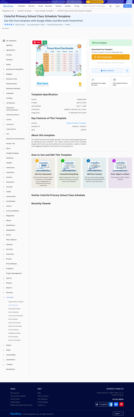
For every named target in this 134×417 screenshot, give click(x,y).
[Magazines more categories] (3, 215)
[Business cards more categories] (3, 79)
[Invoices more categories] (3, 177)
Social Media (10, 355)
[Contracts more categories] (3, 124)
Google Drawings (12, 153)
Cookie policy (15, 402)
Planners (9, 244)
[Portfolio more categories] (3, 249)
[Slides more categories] (3, 350)
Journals (9, 187)
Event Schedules (13, 312)
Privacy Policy (15, 399)
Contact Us (41, 405)
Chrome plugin (43, 402)
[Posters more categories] (3, 259)
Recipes (9, 283)
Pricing (76, 6)
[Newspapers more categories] (3, 230)
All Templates (9, 40)
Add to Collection (107, 70)
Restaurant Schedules (15, 326)
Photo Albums (11, 240)
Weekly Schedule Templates (76, 123)
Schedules (10, 297)
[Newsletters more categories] (3, 225)
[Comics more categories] (3, 119)
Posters (9, 259)
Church (40, 6)
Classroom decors (12, 115)
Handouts (10, 158)
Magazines (10, 216)
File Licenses (14, 393)
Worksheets (10, 369)
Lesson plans (11, 196)
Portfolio (9, 249)
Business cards (11, 79)
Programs (9, 268)
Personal (58, 6)
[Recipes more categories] (3, 283)
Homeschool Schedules (15, 316)
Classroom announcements (12, 109)
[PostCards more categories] (3, 254)
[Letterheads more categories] (3, 201)
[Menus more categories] (3, 220)
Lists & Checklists (12, 211)
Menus (8, 220)
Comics (9, 119)
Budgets (9, 74)
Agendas (9, 45)
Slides (8, 350)
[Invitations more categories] (3, 172)
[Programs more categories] (3, 268)
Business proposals (13, 88)
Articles (9, 55)
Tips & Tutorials (43, 396)
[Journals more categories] (3, 187)
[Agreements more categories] (3, 50)
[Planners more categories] (3, 244)
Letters (9, 206)
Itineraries (10, 182)
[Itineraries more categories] (3, 182)
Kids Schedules (13, 319)
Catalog (9, 98)
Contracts (10, 124)
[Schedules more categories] (3, 297)
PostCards (10, 254)
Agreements (10, 50)
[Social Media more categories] (3, 355)
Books (8, 64)
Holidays (68, 6)
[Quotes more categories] (3, 278)
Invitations (10, 172)
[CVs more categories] (3, 134)
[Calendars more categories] (3, 93)
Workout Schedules (14, 340)
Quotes (9, 278)
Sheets (8, 345)
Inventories (10, 168)
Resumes (9, 292)
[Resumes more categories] (3, 292)
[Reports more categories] (3, 288)
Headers (9, 163)
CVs (7, 134)
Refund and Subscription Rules (21, 405)
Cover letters (11, 129)
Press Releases (11, 264)
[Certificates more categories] (3, 103)
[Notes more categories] (3, 235)
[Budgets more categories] (3, 74)
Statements (10, 360)
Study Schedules (13, 330)
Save (37, 42)
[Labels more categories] (3, 191)
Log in (118, 6)
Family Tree (10, 144)
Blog (39, 393)
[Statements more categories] (3, 359)
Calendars (10, 93)
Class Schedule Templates (44, 11)
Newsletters (10, 225)
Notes (8, 235)
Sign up (127, 6)
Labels (8, 192)
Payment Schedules (14, 323)
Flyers (8, 148)
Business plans (11, 84)
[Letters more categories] (3, 206)
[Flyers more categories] (3, 148)
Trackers (9, 364)
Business (31, 6)
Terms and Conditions (18, 396)
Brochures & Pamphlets (14, 69)
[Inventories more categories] (3, 167)
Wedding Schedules (14, 333)
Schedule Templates (24, 11)
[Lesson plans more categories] (3, 196)
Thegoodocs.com (8, 11)
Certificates (10, 103)
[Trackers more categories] (3, 364)
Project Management (14, 273)
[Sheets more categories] (3, 345)
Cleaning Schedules (14, 309)
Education (48, 6)
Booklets (9, 60)
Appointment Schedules (15, 302)
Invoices (9, 177)
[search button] (111, 6)
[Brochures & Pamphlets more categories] (3, 69)
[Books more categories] (3, 64)
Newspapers (10, 230)
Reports (9, 288)
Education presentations (15, 139)
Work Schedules (13, 337)
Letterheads (10, 201)
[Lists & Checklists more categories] (3, 211)
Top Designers (43, 399)
